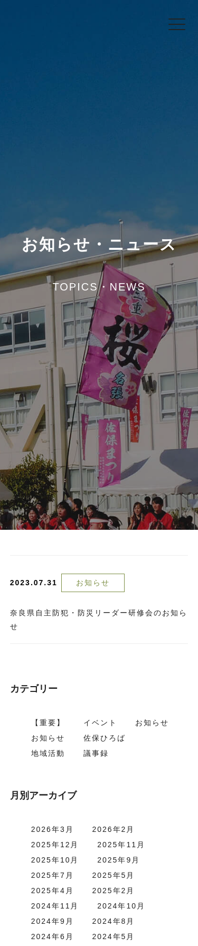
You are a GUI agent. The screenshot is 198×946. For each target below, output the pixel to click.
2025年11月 (121, 844)
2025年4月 (52, 890)
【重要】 (48, 722)
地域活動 (48, 753)
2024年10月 (121, 906)
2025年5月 (113, 875)
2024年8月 (113, 921)
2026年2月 (113, 829)
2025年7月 (52, 875)
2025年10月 (55, 860)
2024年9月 (52, 921)
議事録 (96, 753)
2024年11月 (55, 906)
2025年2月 (113, 890)
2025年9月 (118, 860)
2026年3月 (52, 829)
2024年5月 (113, 936)
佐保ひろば (104, 738)
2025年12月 (55, 844)
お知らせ (93, 582)
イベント (100, 722)
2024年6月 (52, 936)
